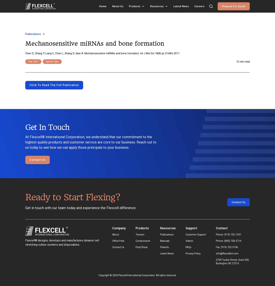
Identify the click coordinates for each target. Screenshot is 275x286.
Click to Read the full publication (54, 85)
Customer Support (196, 234)
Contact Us (37, 160)
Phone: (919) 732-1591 (228, 234)
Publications (167, 234)
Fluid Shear (142, 247)
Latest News (181, 6)
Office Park (118, 240)
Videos (189, 240)
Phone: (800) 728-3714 (228, 240)
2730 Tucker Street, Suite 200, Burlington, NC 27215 (233, 261)
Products (134, 6)
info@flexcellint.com (227, 253)
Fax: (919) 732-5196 (227, 247)
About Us (117, 6)
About (115, 234)
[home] (40, 6)
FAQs (188, 247)
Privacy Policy (193, 253)
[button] (136, 6)
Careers (199, 6)
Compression (143, 240)
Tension (140, 234)
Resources (157, 6)
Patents (164, 247)
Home (102, 6)
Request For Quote (233, 6)
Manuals (165, 240)
